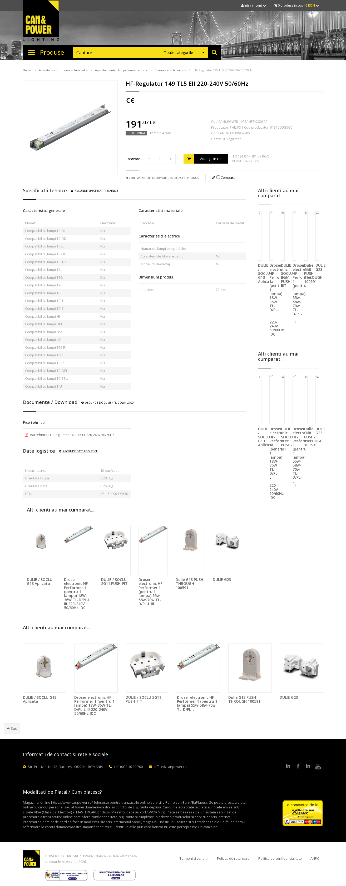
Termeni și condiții (194, 858)
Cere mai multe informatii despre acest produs (162, 178)
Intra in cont (253, 5)
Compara (225, 177)
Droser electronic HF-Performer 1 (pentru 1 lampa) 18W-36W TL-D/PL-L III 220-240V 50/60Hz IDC (77, 593)
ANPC (314, 858)
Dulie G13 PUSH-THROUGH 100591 (190, 583)
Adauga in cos (203, 159)
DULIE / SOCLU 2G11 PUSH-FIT (114, 581)
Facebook (298, 766)
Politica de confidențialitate (280, 858)
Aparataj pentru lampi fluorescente (121, 70)
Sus (12, 728)
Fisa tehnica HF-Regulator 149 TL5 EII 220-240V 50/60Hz (69, 434)
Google (308, 766)
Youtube (318, 766)
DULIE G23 (222, 579)
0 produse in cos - (296, 5)
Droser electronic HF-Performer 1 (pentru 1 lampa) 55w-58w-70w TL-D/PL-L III (151, 591)
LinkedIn (288, 766)
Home (27, 70)
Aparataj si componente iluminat (63, 70)
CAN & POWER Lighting (41, 21)
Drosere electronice (170, 70)
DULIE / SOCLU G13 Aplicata (39, 581)
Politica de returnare (233, 858)
